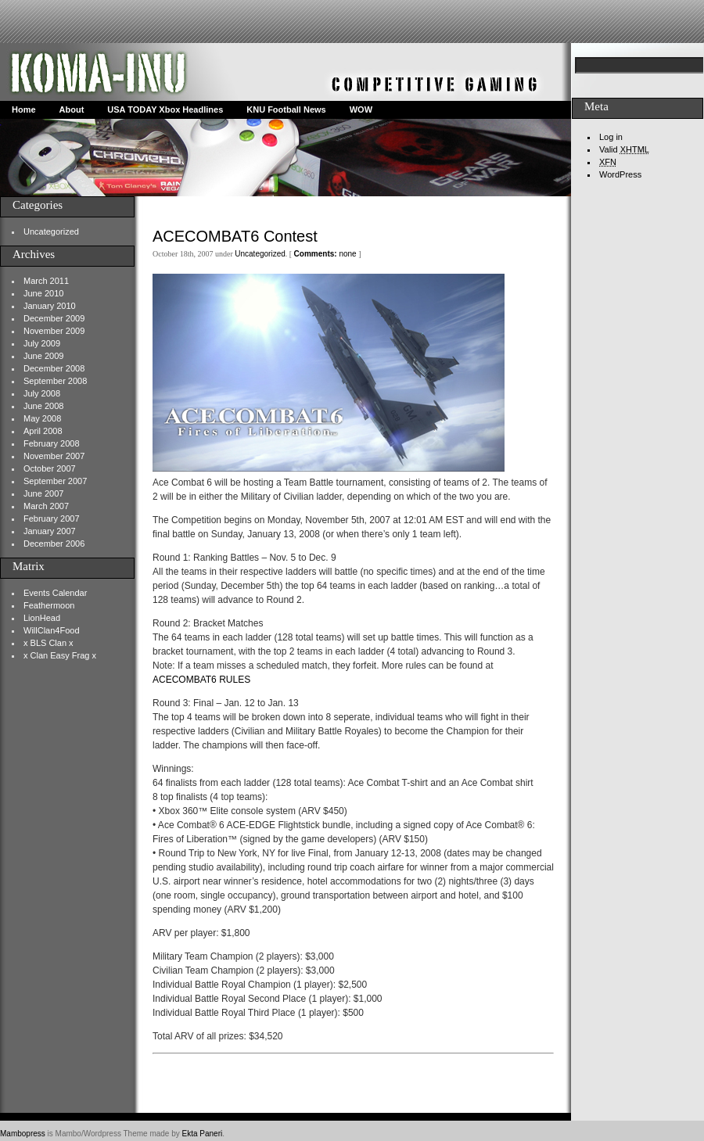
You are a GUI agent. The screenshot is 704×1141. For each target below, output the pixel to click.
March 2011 (46, 280)
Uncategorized (51, 231)
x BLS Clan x (48, 643)
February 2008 (51, 443)
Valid (624, 149)
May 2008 (42, 418)
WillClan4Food (51, 630)
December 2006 (53, 543)
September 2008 (55, 381)
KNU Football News (285, 109)
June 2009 (43, 356)
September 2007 (55, 481)
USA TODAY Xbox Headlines (165, 109)
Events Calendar (55, 592)
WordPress (620, 174)
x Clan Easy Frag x (59, 655)
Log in (611, 137)
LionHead (41, 618)
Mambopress (22, 1133)
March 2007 (46, 506)
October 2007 (49, 468)
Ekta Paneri (202, 1133)
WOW (361, 109)
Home (24, 109)
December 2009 (53, 318)
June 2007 (43, 493)
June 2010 (43, 293)
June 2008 (43, 406)
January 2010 (49, 305)
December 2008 (53, 368)
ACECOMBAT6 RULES (201, 679)
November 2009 (53, 330)
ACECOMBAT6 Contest (235, 236)
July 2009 (41, 343)
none (325, 253)
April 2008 (43, 431)
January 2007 (49, 531)
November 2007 (53, 456)
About (71, 109)
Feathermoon (48, 605)
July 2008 (41, 393)
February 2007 (51, 518)
